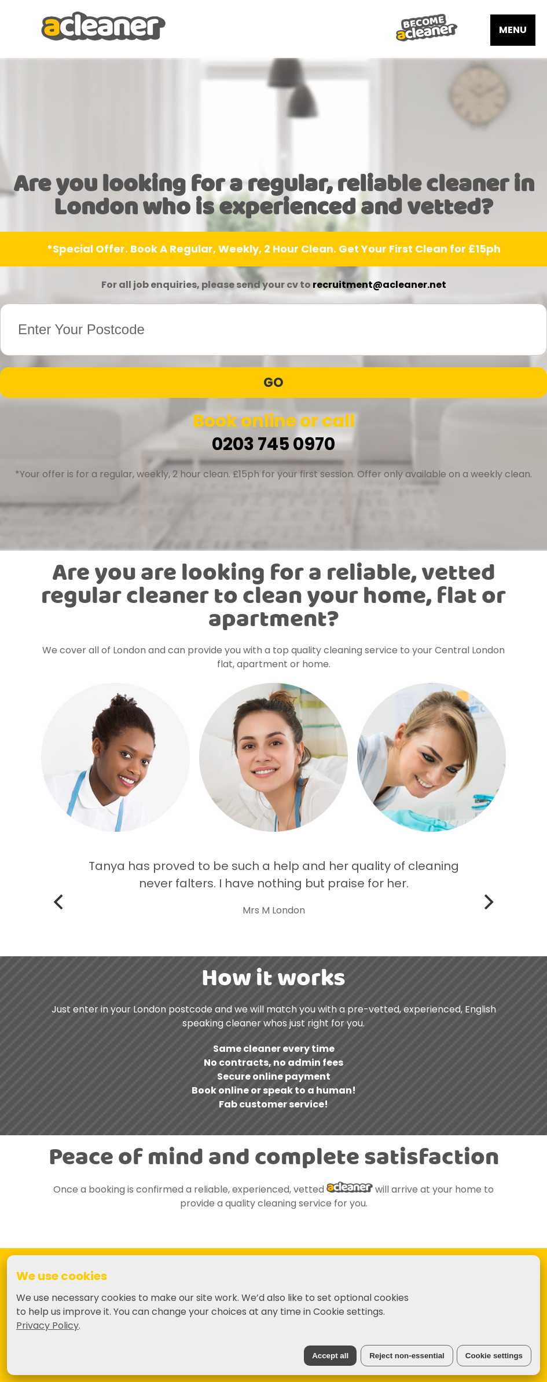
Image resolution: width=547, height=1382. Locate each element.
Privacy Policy (47, 1325)
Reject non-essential (407, 1355)
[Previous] (59, 902)
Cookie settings (494, 1355)
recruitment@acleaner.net (379, 284)
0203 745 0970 (273, 444)
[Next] (487, 902)
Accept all (330, 1355)
